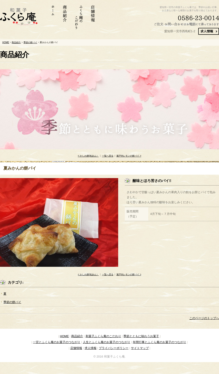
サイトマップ (140, 348)
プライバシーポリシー (113, 348)
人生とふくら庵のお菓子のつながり (106, 342)
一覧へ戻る (107, 156)
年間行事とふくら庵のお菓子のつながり (159, 342)
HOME (5, 42)
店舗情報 (76, 348)
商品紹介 (16, 42)
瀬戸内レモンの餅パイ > (128, 156)
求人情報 (90, 348)
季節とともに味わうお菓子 (141, 336)
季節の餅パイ (30, 42)
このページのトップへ (204, 318)
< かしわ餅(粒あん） (88, 156)
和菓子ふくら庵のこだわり (103, 336)
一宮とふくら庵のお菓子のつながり (56, 342)
